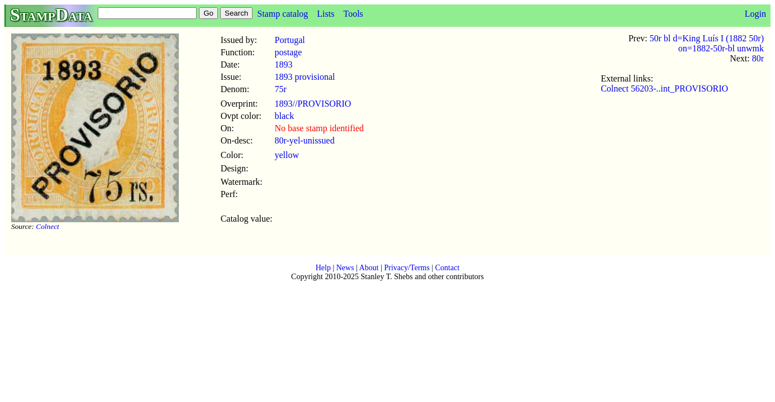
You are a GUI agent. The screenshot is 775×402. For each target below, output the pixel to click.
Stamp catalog (282, 13)
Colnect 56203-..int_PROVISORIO (664, 88)
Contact (447, 268)
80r (758, 58)
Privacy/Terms (406, 268)
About (369, 268)
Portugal (289, 40)
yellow (286, 155)
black (284, 116)
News (345, 268)
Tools (353, 13)
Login (755, 13)
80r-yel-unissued (304, 140)
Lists (325, 13)
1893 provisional (304, 77)
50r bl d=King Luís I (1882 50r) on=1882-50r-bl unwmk (706, 43)
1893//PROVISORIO (312, 103)
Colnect (47, 226)
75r (280, 89)
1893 (283, 64)
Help (323, 268)
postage (288, 52)
